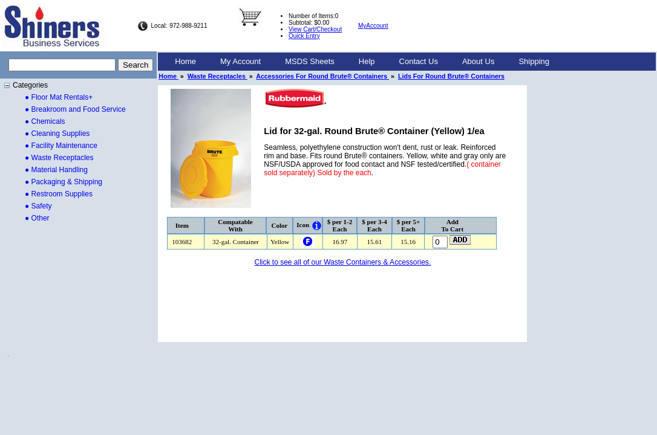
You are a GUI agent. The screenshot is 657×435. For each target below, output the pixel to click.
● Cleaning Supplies (57, 133)
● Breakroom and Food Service (75, 109)
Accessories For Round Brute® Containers (322, 76)
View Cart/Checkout (315, 29)
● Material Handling (56, 170)
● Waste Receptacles (59, 157)
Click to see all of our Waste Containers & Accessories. (342, 262)
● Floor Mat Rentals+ (59, 97)
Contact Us (418, 61)
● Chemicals (45, 121)
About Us (478, 61)
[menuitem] (185, 61)
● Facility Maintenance (61, 145)
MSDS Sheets (310, 61)
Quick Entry (304, 36)
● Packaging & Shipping (63, 182)
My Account (240, 61)
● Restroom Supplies (59, 194)
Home (185, 61)
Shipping (533, 61)
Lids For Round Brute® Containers (451, 76)
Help (367, 61)
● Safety (38, 206)
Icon (302, 224)
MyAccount (373, 25)
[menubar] (362, 61)
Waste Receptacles (217, 76)
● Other (37, 218)
